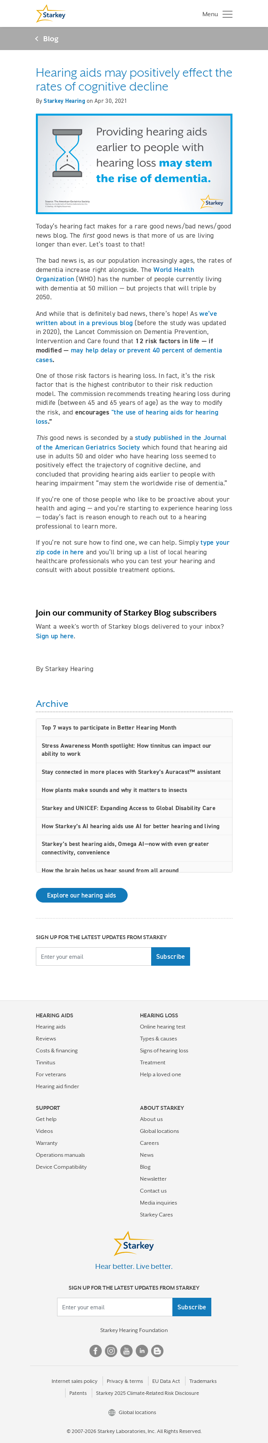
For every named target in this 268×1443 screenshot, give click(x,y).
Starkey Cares (156, 1214)
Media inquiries (158, 1203)
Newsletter (153, 1179)
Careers (149, 1143)
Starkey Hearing (64, 101)
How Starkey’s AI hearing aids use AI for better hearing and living (131, 826)
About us (151, 1119)
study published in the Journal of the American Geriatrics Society (131, 442)
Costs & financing (57, 1050)
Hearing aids (51, 1027)
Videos (44, 1131)
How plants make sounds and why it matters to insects (114, 790)
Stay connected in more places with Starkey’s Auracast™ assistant (131, 772)
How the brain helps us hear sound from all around (110, 870)
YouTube (126, 1351)
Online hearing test (162, 1027)
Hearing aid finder (57, 1086)
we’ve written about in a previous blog (126, 318)
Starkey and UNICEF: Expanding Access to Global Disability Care (129, 808)
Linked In (142, 1351)
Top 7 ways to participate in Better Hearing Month (109, 727)
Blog (51, 38)
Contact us (153, 1191)
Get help (46, 1119)
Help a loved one (160, 1074)
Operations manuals (60, 1155)
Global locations (159, 1131)
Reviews (46, 1038)
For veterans (51, 1074)
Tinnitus (45, 1062)
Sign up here (55, 635)
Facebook (95, 1351)
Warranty (46, 1143)
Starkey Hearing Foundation (134, 1330)
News (146, 1155)
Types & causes (158, 1038)
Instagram (111, 1351)
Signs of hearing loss (164, 1050)
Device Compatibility (61, 1167)
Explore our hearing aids (81, 895)
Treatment (152, 1062)
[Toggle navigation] (216, 14)
